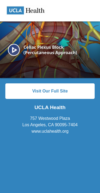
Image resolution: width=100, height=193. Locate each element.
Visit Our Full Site (50, 91)
